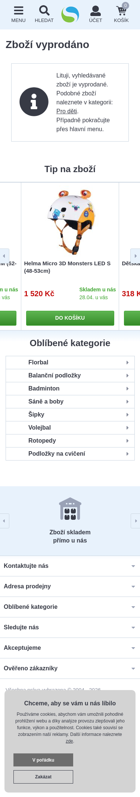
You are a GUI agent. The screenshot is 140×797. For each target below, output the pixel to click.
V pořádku (43, 760)
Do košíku (70, 318)
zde (69, 741)
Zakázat (43, 776)
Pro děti (66, 111)
